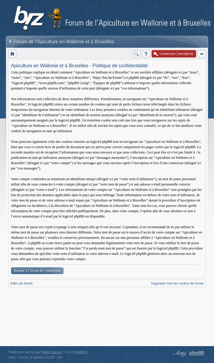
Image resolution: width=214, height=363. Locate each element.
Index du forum (21, 283)
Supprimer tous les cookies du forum (177, 283)
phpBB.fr (81, 352)
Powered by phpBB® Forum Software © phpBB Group (197, 353)
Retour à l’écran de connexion (37, 270)
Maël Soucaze (52, 352)
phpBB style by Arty (179, 353)
